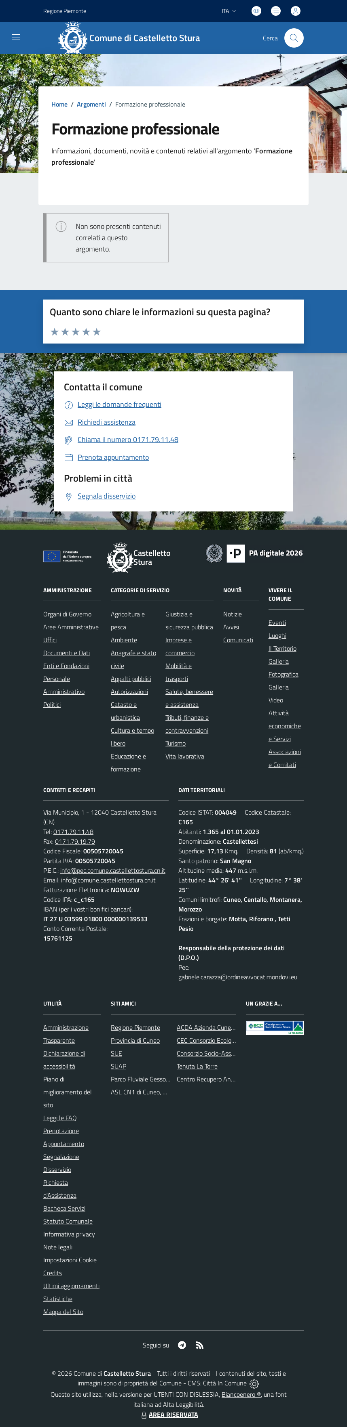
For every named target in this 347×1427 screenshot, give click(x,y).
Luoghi (277, 635)
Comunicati (238, 640)
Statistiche (57, 1298)
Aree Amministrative (71, 627)
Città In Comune (225, 1383)
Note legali (57, 1247)
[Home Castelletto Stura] (133, 37)
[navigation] (16, 37)
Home (59, 104)
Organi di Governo (67, 614)
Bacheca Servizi (64, 1208)
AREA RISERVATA (168, 1414)
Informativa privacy (69, 1234)
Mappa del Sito (63, 1311)
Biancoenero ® (241, 1394)
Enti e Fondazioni (66, 666)
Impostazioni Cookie (70, 1260)
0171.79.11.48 (73, 831)
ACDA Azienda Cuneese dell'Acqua (223, 1027)
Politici (52, 704)
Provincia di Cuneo (135, 1040)
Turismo (175, 743)
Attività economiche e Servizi (285, 726)
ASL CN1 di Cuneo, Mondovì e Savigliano (165, 1092)
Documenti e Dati (66, 653)
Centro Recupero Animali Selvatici (222, 1079)
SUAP (118, 1066)
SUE (116, 1053)
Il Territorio (282, 648)
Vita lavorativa (184, 756)
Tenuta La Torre (197, 1066)
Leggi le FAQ (60, 1118)
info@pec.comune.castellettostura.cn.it (112, 870)
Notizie (232, 614)
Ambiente (124, 640)
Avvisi (231, 627)
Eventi (277, 622)
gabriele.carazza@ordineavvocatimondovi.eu (237, 977)
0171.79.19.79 (75, 841)
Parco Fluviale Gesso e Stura (149, 1079)
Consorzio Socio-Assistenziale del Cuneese (234, 1053)
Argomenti (91, 104)
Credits (52, 1273)
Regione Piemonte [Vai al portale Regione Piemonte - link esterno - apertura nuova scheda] (64, 10)
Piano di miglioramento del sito (67, 1092)
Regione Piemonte (135, 1027)
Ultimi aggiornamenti (71, 1286)
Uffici (50, 640)
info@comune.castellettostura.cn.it (108, 880)
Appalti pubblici (131, 678)
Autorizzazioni (129, 691)
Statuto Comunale (68, 1221)
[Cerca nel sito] (294, 38)
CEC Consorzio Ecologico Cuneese (222, 1040)
